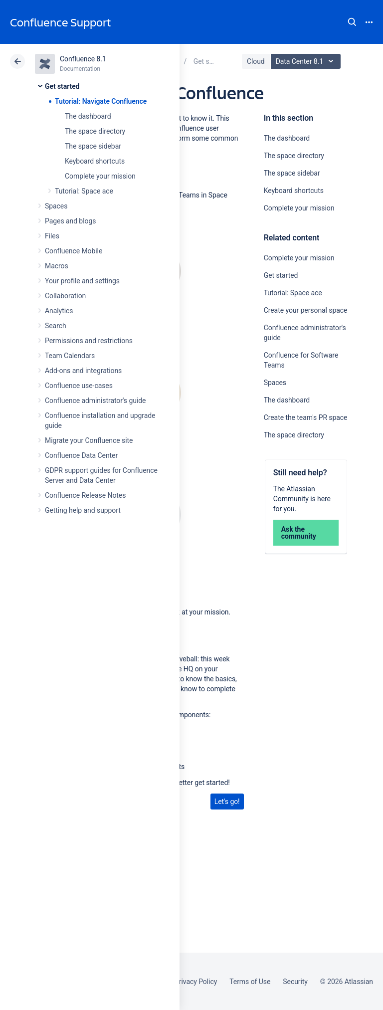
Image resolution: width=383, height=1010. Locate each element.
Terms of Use (249, 982)
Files (52, 236)
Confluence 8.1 (83, 59)
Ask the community (298, 532)
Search (352, 22)
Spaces (56, 206)
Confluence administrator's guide (95, 400)
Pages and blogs (70, 221)
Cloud (256, 61)
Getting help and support (83, 510)
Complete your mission (100, 176)
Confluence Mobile (73, 251)
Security (295, 982)
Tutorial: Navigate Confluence (101, 101)
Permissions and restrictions (89, 341)
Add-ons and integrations (83, 371)
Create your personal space (306, 310)
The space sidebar (93, 146)
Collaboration (65, 296)
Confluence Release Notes (85, 495)
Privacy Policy (196, 982)
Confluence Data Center (81, 455)
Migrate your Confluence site (89, 440)
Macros (56, 266)
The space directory (95, 131)
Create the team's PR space (306, 417)
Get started (62, 86)
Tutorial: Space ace (84, 191)
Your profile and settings (82, 281)
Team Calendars (70, 356)
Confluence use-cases (79, 386)
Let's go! (227, 802)
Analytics (59, 311)
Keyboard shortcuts (95, 161)
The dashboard (88, 116)
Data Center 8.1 (307, 61)
